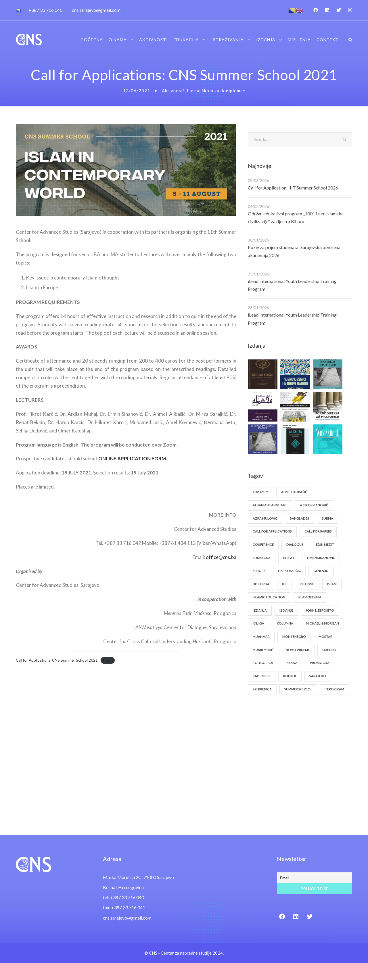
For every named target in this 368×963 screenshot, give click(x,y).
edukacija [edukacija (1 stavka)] (262, 558)
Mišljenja (299, 39)
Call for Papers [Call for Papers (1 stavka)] (318, 531)
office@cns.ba (221, 557)
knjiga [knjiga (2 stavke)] (258, 623)
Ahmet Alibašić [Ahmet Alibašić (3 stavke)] (294, 492)
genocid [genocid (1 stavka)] (321, 571)
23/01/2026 (258, 274)
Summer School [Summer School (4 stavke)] (298, 689)
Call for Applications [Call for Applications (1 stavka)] (272, 531)
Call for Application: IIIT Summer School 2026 (293, 187)
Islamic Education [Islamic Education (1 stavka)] (269, 597)
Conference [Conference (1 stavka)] (263, 544)
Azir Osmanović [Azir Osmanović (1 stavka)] (314, 505)
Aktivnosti (153, 39)
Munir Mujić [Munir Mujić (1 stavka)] (263, 650)
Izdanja (265, 39)
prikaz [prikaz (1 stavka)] (291, 663)
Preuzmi (108, 660)
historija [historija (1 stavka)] (261, 584)
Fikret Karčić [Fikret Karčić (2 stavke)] (289, 571)
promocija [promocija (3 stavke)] (319, 663)
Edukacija (186, 39)
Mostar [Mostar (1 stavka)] (325, 636)
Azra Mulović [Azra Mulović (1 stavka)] (265, 518)
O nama (118, 39)
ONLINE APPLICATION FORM (132, 458)
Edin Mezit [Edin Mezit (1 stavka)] (325, 544)
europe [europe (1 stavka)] (259, 571)
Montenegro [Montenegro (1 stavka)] (294, 636)
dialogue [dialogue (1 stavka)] (294, 544)
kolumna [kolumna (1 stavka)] (285, 623)
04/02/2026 (258, 206)
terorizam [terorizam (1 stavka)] (334, 689)
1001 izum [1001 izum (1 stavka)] (261, 492)
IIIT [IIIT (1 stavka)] (284, 584)
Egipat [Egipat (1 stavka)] (288, 558)
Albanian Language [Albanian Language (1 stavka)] (270, 505)
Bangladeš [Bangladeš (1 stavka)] (299, 518)
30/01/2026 (258, 240)
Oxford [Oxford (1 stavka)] (329, 650)
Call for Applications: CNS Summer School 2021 (57, 660)
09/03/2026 (258, 180)
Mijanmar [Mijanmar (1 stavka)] (261, 636)
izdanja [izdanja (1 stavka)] (260, 610)
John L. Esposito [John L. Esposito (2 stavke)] (320, 610)
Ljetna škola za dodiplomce (216, 90)
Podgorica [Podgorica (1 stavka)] (263, 663)
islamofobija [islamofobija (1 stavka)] (309, 597)
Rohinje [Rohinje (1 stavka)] (290, 676)
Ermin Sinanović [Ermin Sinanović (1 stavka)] (321, 558)
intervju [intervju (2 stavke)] (307, 584)
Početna (92, 39)
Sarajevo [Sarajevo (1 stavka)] (317, 676)
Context (327, 39)
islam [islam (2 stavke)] (332, 584)
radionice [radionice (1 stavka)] (262, 676)
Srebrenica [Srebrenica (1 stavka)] (262, 689)
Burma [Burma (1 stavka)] (327, 518)
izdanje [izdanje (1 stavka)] (286, 610)
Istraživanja (227, 39)
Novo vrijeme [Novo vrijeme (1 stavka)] (298, 650)
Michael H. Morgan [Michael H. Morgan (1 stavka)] (322, 623)
